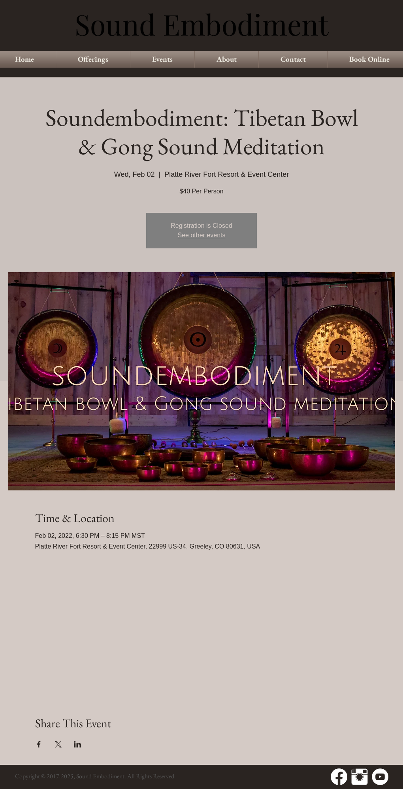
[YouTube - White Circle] (380, 776)
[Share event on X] (58, 744)
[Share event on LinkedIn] (77, 744)
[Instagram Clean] (359, 776)
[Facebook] (339, 776)
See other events (202, 235)
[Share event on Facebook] (39, 744)
